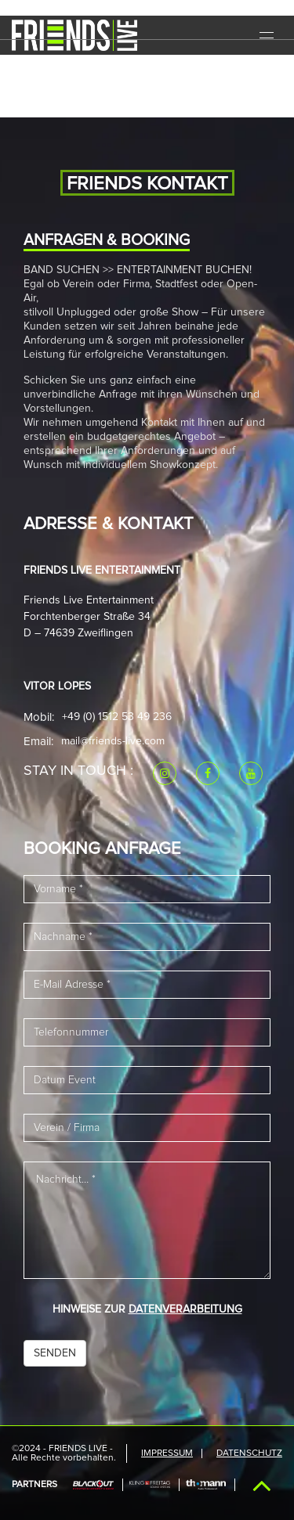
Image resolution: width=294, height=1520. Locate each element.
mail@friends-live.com (113, 741)
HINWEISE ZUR (147, 1309)
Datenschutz (249, 1453)
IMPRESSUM (167, 1453)
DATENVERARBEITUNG (185, 1309)
